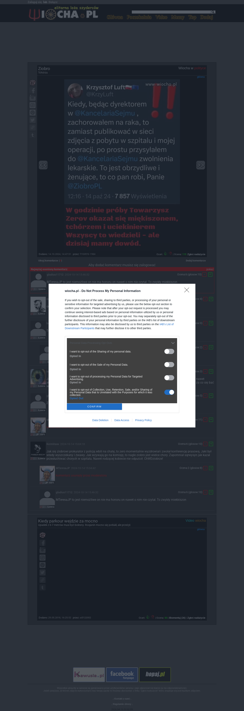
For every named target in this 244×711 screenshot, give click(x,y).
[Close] (188, 291)
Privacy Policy (143, 420)
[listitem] (122, 343)
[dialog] (122, 355)
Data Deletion (100, 420)
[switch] (169, 351)
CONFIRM (94, 406)
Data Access (121, 420)
